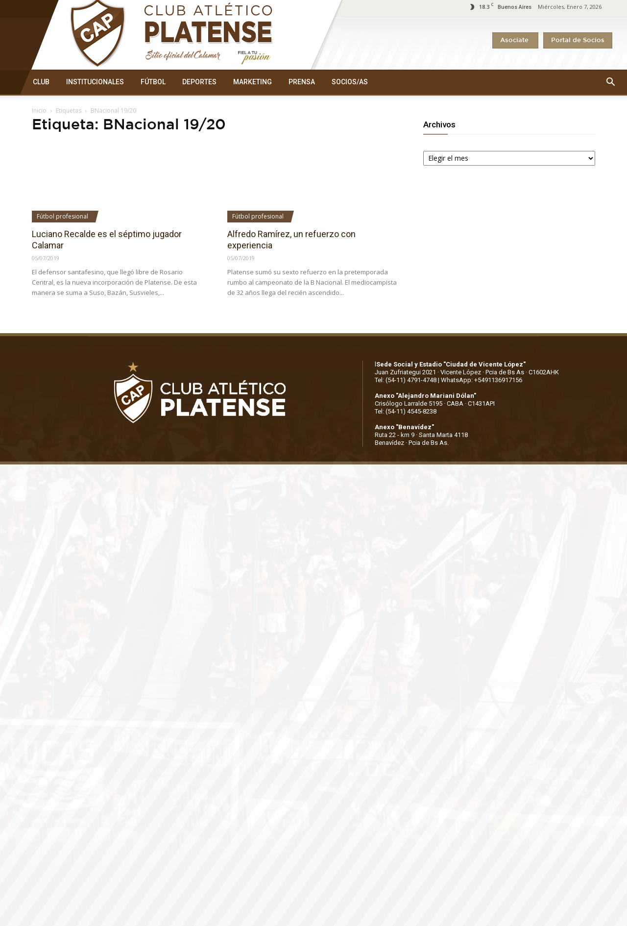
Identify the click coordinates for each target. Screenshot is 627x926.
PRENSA (302, 82)
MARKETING (252, 82)
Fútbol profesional (62, 216)
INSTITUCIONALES (95, 82)
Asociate (515, 40)
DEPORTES (199, 82)
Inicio (39, 110)
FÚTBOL (153, 82)
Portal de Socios (577, 40)
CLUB (41, 82)
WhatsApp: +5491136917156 (481, 380)
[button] (610, 82)
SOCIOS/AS (350, 82)
